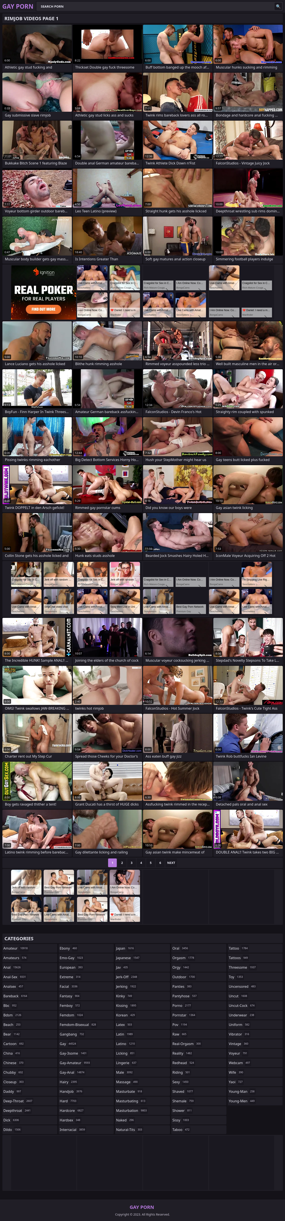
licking (126, 1053)
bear (12, 1034)
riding (181, 1072)
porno (182, 1005)
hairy (69, 1082)
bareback (15, 996)
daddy (12, 1091)
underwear (242, 1015)
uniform (239, 1024)
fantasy (70, 996)
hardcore (72, 1110)
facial (69, 986)
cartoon (14, 1043)
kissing (126, 1005)
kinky (124, 996)
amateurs (15, 958)
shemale (183, 1101)
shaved (183, 1091)
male (125, 1072)
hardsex (70, 1120)
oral (180, 948)
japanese (128, 958)
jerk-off (127, 977)
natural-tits (129, 1129)
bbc (10, 1005)
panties (182, 986)
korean (126, 1015)
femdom (72, 1015)
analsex (13, 986)
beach (12, 1024)
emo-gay (72, 958)
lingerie (127, 1063)
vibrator (239, 1034)
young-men (242, 1101)
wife (236, 1072)
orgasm (183, 958)
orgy (181, 967)
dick (11, 1120)
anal (12, 967)
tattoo (239, 948)
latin (125, 1034)
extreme (70, 977)
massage (127, 1082)
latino (126, 1043)
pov (180, 1024)
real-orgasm (187, 1043)
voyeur (238, 1053)
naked (125, 1120)
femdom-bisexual (78, 1024)
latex (124, 1024)
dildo (12, 1129)
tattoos (239, 958)
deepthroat (17, 1110)
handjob (71, 1091)
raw (179, 1034)
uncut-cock (242, 1005)
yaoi (236, 1082)
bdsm (13, 1015)
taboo (181, 1129)
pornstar (184, 1015)
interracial (73, 1129)
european (72, 967)
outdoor (184, 977)
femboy (70, 1005)
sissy (181, 1120)
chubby (13, 1072)
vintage (239, 1043)
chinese (14, 1063)
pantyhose (185, 996)
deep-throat (18, 1101)
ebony (69, 948)
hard (68, 1101)
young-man (242, 1091)
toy (236, 977)
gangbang (72, 1034)
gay (68, 1043)
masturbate (129, 1091)
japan (125, 948)
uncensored (243, 986)
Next (171, 863)
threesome (243, 967)
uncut (238, 996)
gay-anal (73, 1072)
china (12, 1053)
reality (182, 1053)
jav (122, 967)
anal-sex (15, 977)
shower (182, 1110)
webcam (240, 1063)
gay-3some (74, 1053)
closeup (14, 1082)
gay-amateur (75, 1063)
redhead (183, 1063)
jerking (126, 986)
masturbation (132, 1110)
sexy (180, 1082)
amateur (16, 948)
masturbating (131, 1101)
